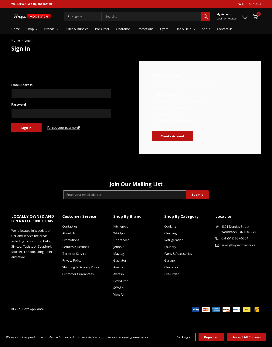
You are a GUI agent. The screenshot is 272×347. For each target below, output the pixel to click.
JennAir (118, 247)
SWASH (118, 288)
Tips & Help (183, 28)
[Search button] (205, 16)
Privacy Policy (71, 260)
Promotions (70, 240)
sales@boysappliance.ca (238, 245)
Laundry (170, 247)
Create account (172, 136)
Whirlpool (120, 233)
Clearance (171, 267)
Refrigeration (173, 240)
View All (118, 294)
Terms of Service (74, 254)
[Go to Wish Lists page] (245, 16)
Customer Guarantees (78, 274)
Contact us (69, 226)
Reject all (211, 337)
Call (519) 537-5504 (234, 238)
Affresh (118, 274)
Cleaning (170, 233)
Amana (118, 267)
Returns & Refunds (75, 247)
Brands (49, 28)
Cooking (170, 226)
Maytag (118, 254)
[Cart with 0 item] (255, 16)
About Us (69, 233)
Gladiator (119, 260)
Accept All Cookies (247, 337)
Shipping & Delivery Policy (80, 267)
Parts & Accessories (178, 254)
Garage (169, 260)
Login (220, 18)
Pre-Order (171, 274)
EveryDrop (120, 281)
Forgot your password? (63, 127)
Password (18, 104)
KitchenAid (120, 226)
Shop (30, 28)
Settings (183, 337)
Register (232, 18)
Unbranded (121, 240)
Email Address (21, 85)
